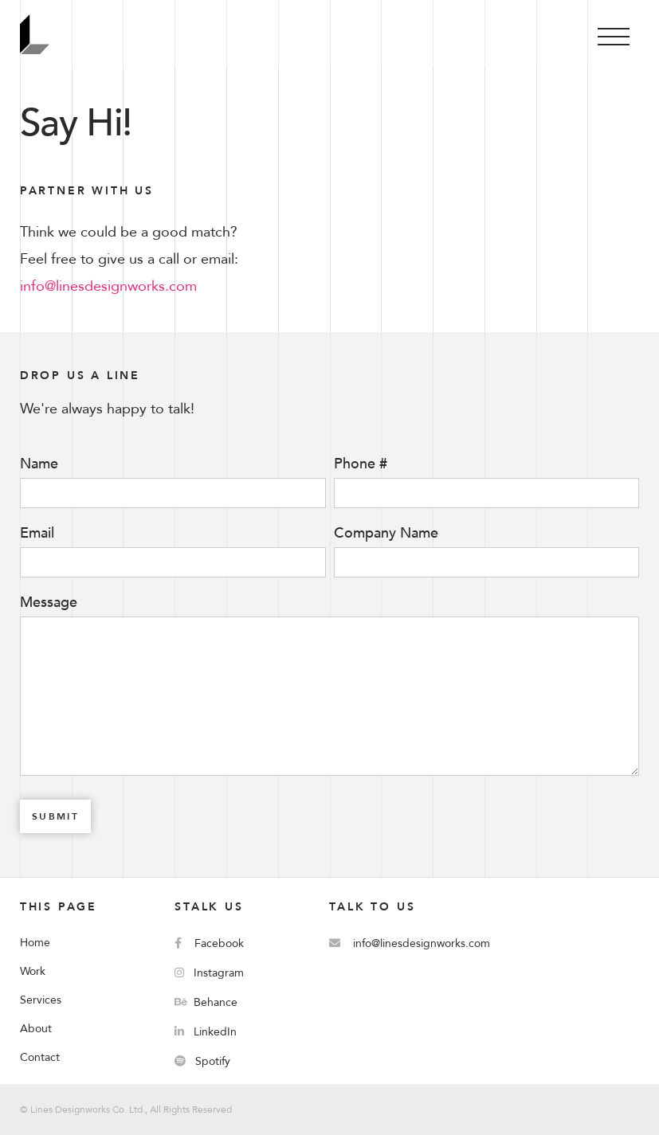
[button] (613, 34)
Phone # (360, 464)
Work (32, 971)
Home (35, 942)
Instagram (209, 972)
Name (39, 464)
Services (40, 1000)
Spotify (202, 1061)
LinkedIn (206, 1031)
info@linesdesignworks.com (108, 286)
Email (37, 533)
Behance (206, 1002)
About (36, 1028)
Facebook (209, 943)
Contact (40, 1057)
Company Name (386, 533)
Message (48, 603)
